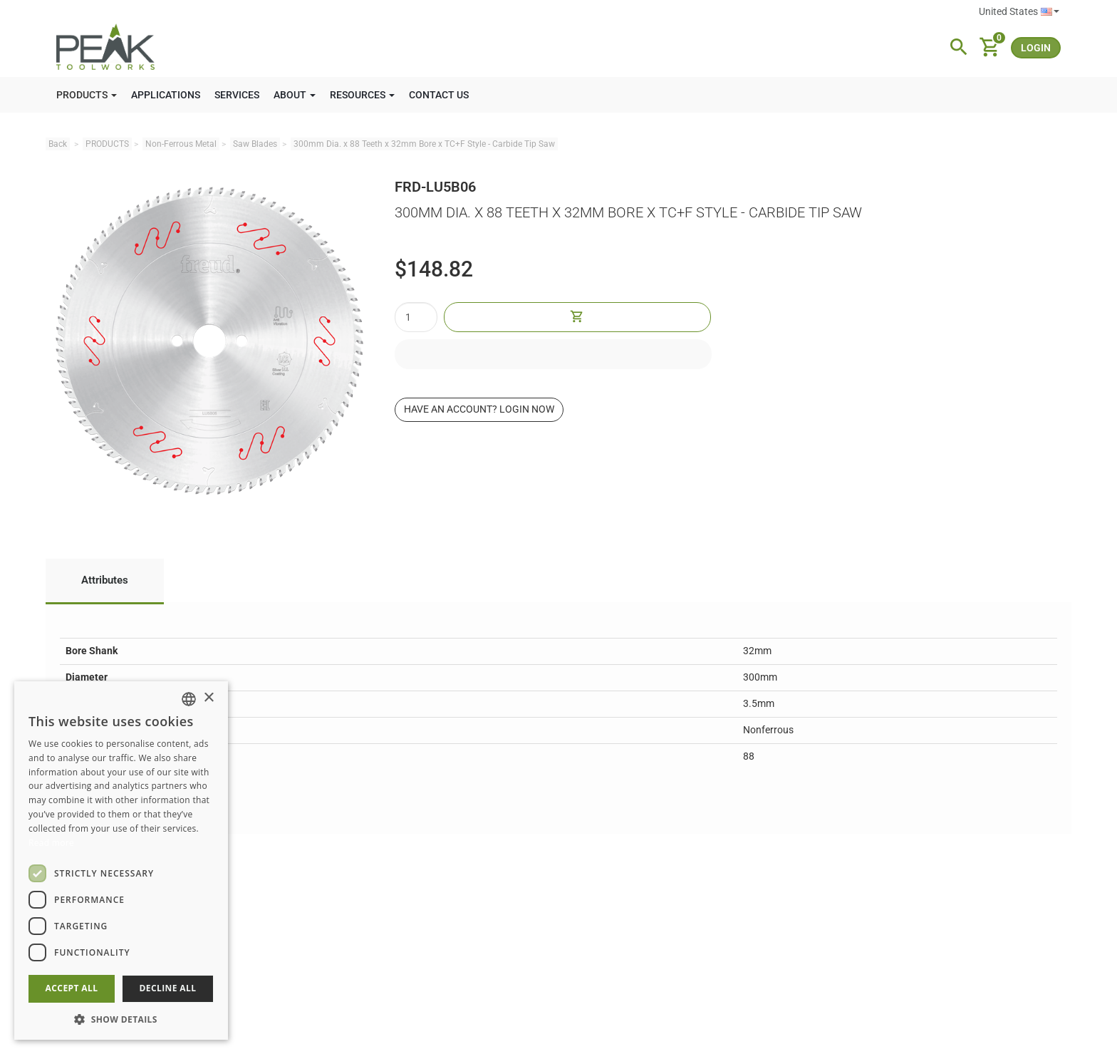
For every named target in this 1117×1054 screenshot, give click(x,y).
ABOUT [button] (295, 94)
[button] (121, 1018)
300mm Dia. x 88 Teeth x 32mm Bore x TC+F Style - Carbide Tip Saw (424, 144)
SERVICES (236, 94)
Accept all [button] (72, 988)
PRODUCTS (107, 144)
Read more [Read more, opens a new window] (51, 843)
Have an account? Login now (479, 409)
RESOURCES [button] (362, 94)
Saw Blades (255, 144)
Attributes (104, 580)
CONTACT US (439, 94)
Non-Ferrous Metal (181, 144)
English (1050, 12)
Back (57, 144)
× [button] (208, 698)
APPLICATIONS (165, 94)
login (1036, 47)
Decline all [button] (168, 988)
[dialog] (121, 860)
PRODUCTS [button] (86, 94)
